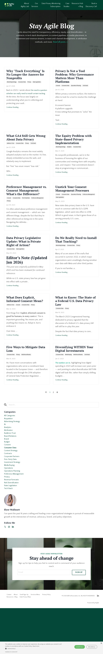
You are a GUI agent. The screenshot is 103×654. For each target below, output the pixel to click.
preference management (37, 214)
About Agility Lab (25, 5)
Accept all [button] (79, 647)
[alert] (51, 648)
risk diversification (26, 385)
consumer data (22, 89)
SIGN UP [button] (78, 618)
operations (9, 511)
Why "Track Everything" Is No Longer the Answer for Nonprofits (26, 78)
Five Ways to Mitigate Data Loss (25, 379)
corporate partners (12, 498)
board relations (11, 475)
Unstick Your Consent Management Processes (76, 199)
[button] (35, 649)
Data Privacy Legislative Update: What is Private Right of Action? (25, 262)
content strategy (11, 491)
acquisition (9, 455)
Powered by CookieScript (11, 652)
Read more (36, 646)
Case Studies (66, 5)
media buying (68, 390)
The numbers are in (63, 398)
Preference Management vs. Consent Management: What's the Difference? (26, 204)
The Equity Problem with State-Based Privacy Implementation (73, 146)
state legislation (37, 89)
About (16, 640)
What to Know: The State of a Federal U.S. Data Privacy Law (74, 326)
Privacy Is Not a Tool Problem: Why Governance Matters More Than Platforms (74, 78)
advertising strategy (11, 89)
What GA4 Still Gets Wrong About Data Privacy (24, 144)
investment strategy (13, 504)
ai (5, 461)
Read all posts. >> (60, 42)
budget (7, 481)
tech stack (85, 89)
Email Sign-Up (24, 640)
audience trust (10, 153)
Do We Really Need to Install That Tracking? (75, 257)
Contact (9, 640)
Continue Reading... (12, 114)
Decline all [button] (91, 647)
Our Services (35, 5)
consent (58, 89)
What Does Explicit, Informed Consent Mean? (23, 326)
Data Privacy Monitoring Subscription (51, 5)
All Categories (10, 451)
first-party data (26, 214)
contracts (8, 494)
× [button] (101, 643)
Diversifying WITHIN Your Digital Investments (74, 381)
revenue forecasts (12, 524)
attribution (8, 468)
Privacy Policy (46, 640)
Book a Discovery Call (91, 5)
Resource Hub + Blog (77, 5)
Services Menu (35, 640)
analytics (69, 157)
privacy (29, 89)
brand (6, 478)
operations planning (76, 89)
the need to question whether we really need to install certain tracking (24, 100)
